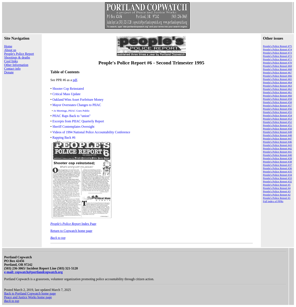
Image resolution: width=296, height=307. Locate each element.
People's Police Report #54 (277, 115)
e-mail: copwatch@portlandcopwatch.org (33, 272)
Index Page (73, 224)
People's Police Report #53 (277, 118)
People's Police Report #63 (277, 85)
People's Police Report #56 (277, 108)
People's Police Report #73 (277, 52)
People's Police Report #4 (276, 188)
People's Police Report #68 (277, 69)
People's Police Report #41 (277, 151)
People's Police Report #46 (277, 141)
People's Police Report (19, 53)
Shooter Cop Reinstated (68, 88)
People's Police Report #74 (277, 49)
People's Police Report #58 (277, 102)
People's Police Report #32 (277, 181)
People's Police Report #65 (277, 79)
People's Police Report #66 (277, 75)
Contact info (12, 68)
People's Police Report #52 (277, 122)
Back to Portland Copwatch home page (30, 293)
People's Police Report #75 (277, 46)
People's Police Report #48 (277, 135)
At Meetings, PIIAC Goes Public (71, 110)
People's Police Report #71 (277, 59)
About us (10, 50)
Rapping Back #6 (63, 137)
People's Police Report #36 (277, 168)
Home (8, 46)
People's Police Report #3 (276, 191)
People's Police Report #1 (276, 198)
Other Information (16, 65)
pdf (75, 80)
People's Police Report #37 (277, 164)
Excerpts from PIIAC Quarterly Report (78, 121)
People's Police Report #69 (277, 65)
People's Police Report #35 (277, 171)
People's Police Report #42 (277, 148)
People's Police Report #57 (277, 105)
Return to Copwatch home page (71, 231)
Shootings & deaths (17, 57)
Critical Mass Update (66, 94)
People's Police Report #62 (277, 89)
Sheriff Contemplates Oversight (73, 127)
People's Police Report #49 (277, 131)
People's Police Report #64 (277, 82)
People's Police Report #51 (277, 125)
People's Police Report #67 (277, 72)
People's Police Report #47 (277, 138)
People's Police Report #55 (277, 112)
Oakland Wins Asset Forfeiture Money (77, 99)
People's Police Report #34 (277, 174)
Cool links (11, 61)
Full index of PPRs (273, 201)
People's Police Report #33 (277, 178)
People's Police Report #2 (276, 194)
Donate (9, 72)
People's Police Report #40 (277, 155)
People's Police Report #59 (277, 98)
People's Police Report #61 (277, 92)
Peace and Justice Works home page (28, 297)
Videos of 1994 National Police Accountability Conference (91, 132)
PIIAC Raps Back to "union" (71, 116)
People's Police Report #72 (277, 56)
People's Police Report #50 (277, 128)
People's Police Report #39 (277, 158)
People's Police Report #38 (277, 161)
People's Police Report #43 (277, 145)
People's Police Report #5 (276, 184)
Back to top (58, 238)
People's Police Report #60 (277, 95)
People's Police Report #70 (277, 62)
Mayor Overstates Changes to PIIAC (76, 105)
